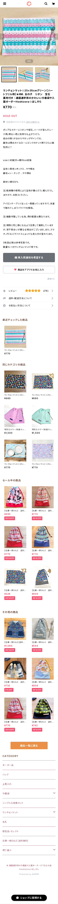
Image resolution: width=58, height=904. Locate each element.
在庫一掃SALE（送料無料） (15, 840)
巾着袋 (5, 793)
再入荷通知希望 (35, 899)
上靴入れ (7, 784)
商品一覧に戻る (29, 745)
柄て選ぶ (6, 850)
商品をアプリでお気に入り (29, 269)
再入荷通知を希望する (29, 257)
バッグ (5, 774)
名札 (4, 821)
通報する (51, 279)
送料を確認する (33, 122)
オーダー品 (8, 765)
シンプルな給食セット (13, 803)
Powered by (29, 874)
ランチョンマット (10, 812)
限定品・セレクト (10, 831)
